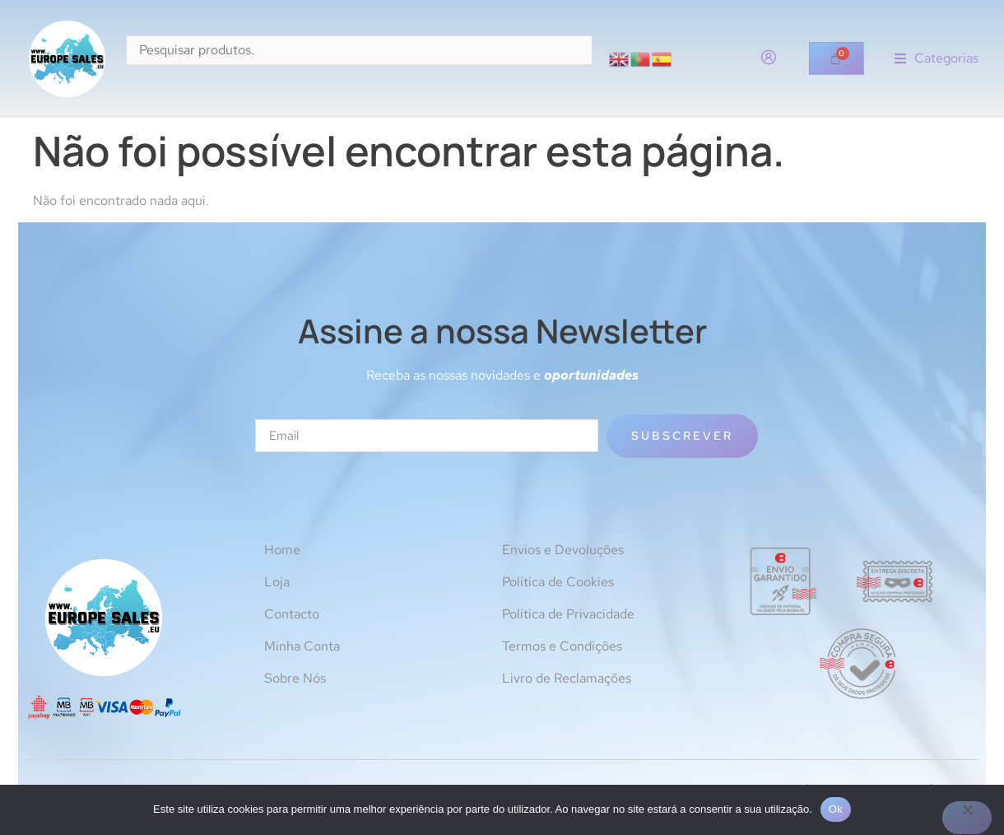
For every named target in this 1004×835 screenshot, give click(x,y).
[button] (936, 58)
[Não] (967, 817)
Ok (836, 809)
